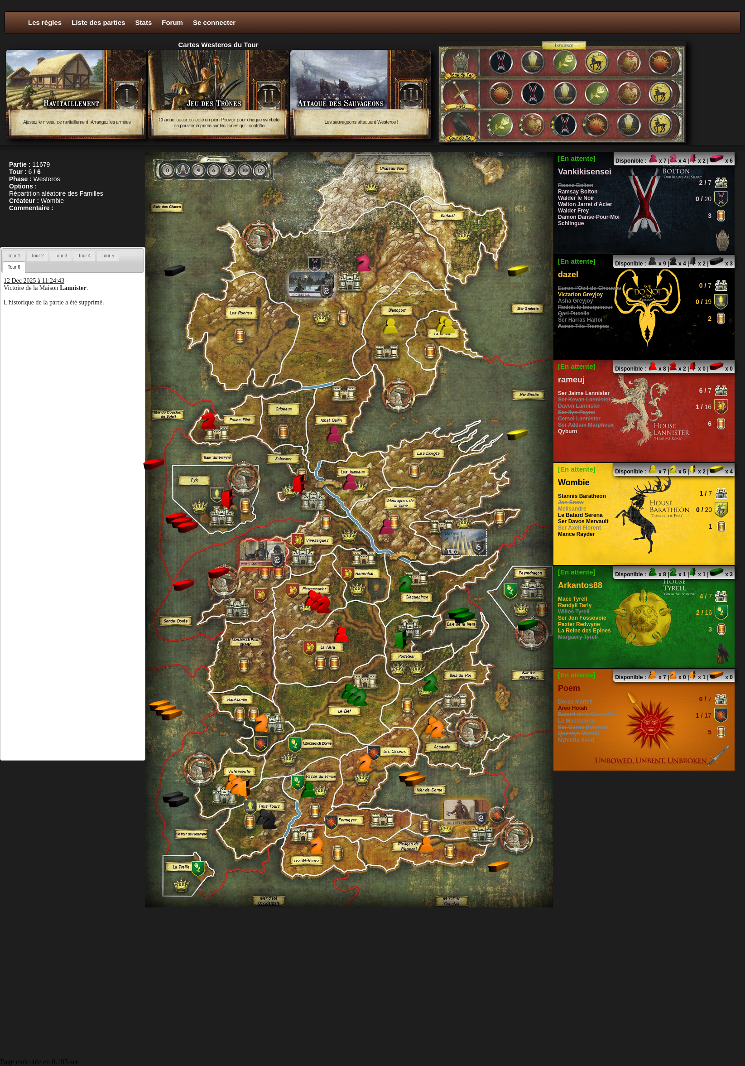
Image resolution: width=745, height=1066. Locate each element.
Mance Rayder (576, 534)
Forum (172, 22)
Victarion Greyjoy (580, 294)
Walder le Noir (576, 198)
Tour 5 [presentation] (107, 255)
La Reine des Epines (584, 630)
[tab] (14, 255)
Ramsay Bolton (577, 191)
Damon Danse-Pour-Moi (589, 217)
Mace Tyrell (572, 599)
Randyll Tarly (574, 605)
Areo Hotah (572, 708)
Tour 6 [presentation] (14, 267)
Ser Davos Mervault (583, 521)
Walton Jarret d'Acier (585, 204)
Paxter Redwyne (579, 624)
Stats (143, 22)
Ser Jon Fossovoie (582, 618)
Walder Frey (573, 210)
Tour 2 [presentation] (37, 255)
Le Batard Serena (580, 515)
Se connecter (214, 22)
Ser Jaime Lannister (584, 393)
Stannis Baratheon (582, 496)
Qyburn (567, 431)
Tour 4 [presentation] (84, 255)
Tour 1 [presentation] (14, 255)
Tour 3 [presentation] (61, 255)
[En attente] (577, 158)
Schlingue (571, 223)
